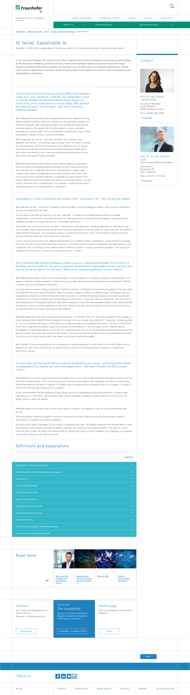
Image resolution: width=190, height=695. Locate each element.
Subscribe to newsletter (72, 631)
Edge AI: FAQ (105, 563)
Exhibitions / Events (109, 18)
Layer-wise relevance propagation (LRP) (33, 533)
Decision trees (22, 479)
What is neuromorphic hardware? (126, 565)
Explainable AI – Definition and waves (32, 465)
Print (148, 656)
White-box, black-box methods (29, 506)
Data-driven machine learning (29, 513)
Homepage (20, 32)
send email (26, 631)
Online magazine (149, 25)
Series (46, 32)
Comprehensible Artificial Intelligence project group (38, 472)
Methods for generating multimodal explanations (37, 527)
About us (68, 25)
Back (109, 631)
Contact (147, 18)
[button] (47, 580)
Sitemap (61, 689)
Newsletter (81, 689)
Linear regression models (26, 486)
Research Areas (103, 25)
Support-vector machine (26, 499)
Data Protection (165, 689)
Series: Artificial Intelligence (63, 32)
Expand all (128, 457)
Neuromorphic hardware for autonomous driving (64, 566)
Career (132, 18)
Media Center (104, 689)
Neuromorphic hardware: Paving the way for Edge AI (84, 566)
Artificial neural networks (27, 492)
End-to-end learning (24, 520)
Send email (147, 118)
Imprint (143, 689)
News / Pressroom (82, 18)
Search (172, 6)
